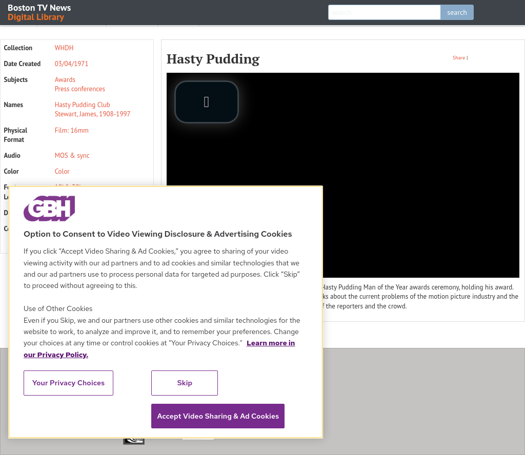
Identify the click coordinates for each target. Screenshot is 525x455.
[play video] (206, 101)
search (457, 12)
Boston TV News (40, 12)
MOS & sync (72, 155)
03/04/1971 (72, 63)
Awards (65, 79)
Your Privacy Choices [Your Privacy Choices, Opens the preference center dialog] (68, 382)
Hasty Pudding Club (82, 104)
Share (459, 57)
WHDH (64, 48)
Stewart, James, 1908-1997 (93, 114)
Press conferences (80, 89)
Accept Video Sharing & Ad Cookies (218, 416)
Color (62, 171)
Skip (185, 382)
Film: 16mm (72, 130)
